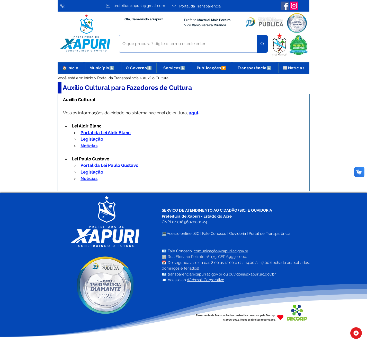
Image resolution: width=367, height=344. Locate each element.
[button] (102, 68)
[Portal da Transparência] (203, 6)
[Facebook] (285, 6)
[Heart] (280, 317)
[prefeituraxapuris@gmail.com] (137, 5)
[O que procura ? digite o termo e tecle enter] (184, 44)
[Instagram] (294, 6)
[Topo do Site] (356, 333)
